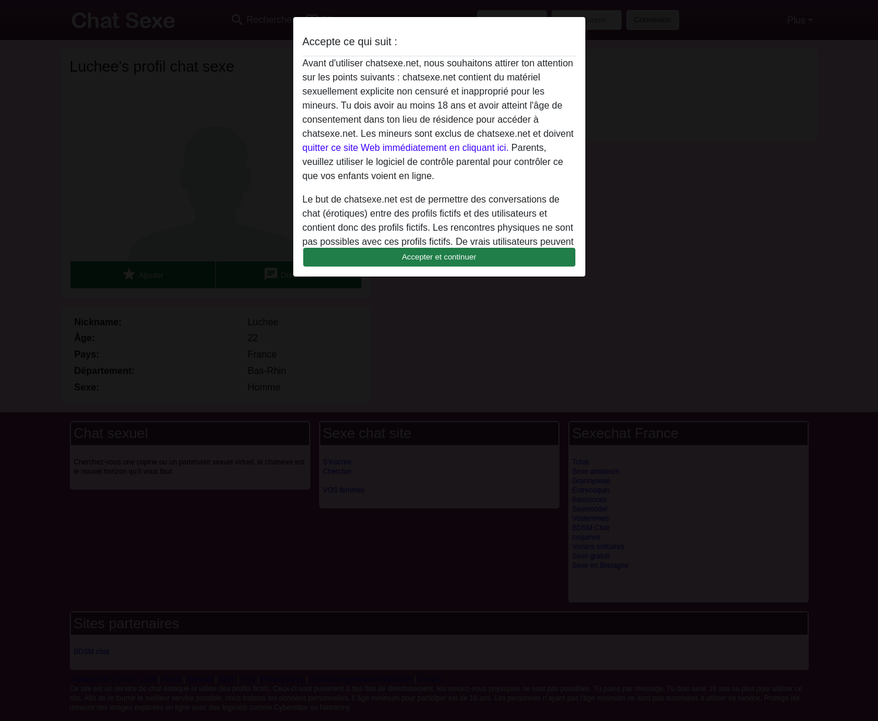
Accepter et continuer (439, 256)
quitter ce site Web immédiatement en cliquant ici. (406, 148)
